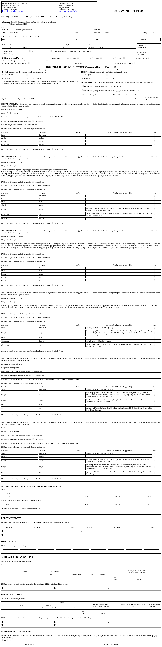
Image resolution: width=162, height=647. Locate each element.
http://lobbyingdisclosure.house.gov (13, 11)
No (4, 640)
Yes (9, 640)
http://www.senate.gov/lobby (68, 11)
